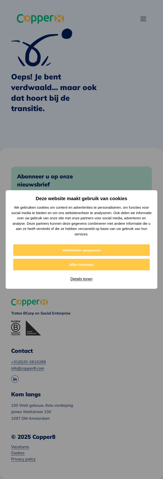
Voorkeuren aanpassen (81, 250)
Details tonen (81, 279)
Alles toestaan (82, 265)
